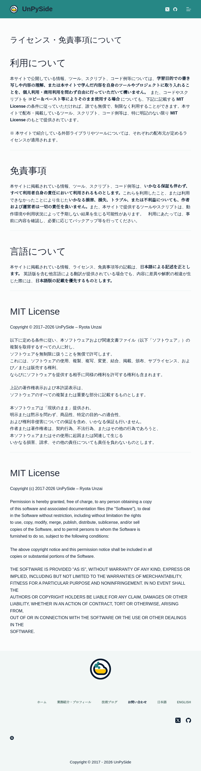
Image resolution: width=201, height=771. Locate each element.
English (184, 702)
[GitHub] (175, 9)
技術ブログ (109, 702)
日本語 (161, 702)
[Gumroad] (12, 738)
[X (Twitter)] (167, 9)
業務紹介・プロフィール (74, 702)
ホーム (41, 702)
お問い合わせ (137, 702)
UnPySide (37, 9)
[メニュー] (188, 9)
